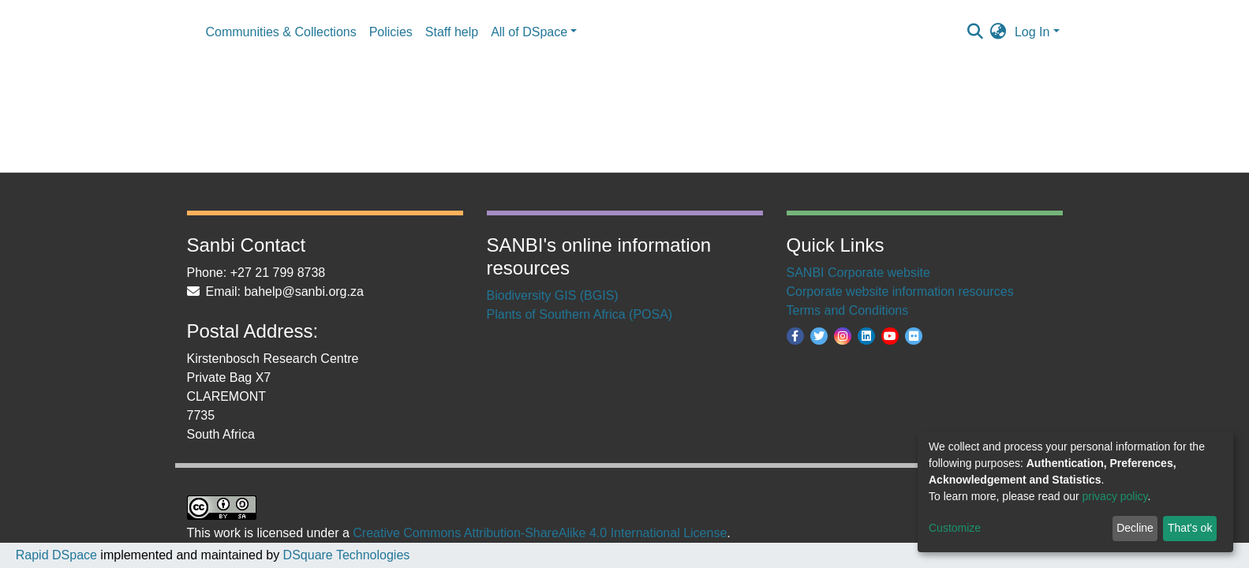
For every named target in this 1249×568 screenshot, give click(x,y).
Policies (391, 32)
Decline (1135, 527)
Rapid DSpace (56, 555)
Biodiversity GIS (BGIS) (553, 295)
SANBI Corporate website (858, 272)
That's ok (1190, 527)
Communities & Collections (281, 32)
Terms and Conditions (848, 310)
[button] (998, 32)
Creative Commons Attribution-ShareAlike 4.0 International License (540, 533)
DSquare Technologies (344, 555)
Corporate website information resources (900, 291)
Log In (1032, 32)
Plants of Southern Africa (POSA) (580, 314)
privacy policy (1115, 496)
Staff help (451, 32)
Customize (955, 527)
